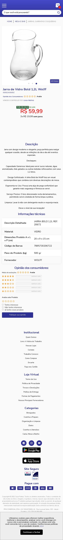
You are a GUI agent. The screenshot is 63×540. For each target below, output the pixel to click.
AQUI (42, 526)
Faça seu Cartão (31, 367)
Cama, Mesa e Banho (31, 434)
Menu (5, 5)
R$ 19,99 (33, 116)
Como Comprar (31, 358)
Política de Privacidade (31, 383)
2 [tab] (32, 83)
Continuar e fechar (31, 532)
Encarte (31, 362)
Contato (31, 350)
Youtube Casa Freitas (39, 443)
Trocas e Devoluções (31, 387)
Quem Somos (31, 337)
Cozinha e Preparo (31, 417)
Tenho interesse (11, 305)
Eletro (31, 425)
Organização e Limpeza (31, 421)
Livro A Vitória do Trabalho (31, 341)
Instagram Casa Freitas (31, 443)
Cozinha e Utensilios (31, 430)
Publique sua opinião (17, 315)
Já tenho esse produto (14, 310)
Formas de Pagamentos (31, 396)
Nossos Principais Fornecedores (31, 400)
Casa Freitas (31, 5)
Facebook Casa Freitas (24, 443)
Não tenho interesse (13, 307)
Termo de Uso (31, 379)
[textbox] (31, 12)
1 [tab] (29, 83)
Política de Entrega (31, 392)
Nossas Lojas (31, 345)
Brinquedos (31, 413)
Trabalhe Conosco (31, 354)
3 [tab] (36, 83)
